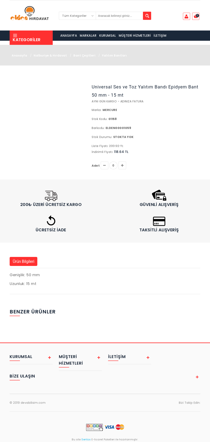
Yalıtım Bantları (114, 55)
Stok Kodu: (99, 119)
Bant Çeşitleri (84, 55)
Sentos (86, 439)
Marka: (97, 110)
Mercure (110, 110)
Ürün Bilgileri (23, 261)
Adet (96, 166)
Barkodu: (98, 128)
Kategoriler (27, 38)
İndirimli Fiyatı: (102, 152)
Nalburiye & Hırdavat (50, 55)
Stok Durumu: (102, 137)
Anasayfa (19, 55)
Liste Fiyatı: (100, 146)
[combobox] (77, 16)
